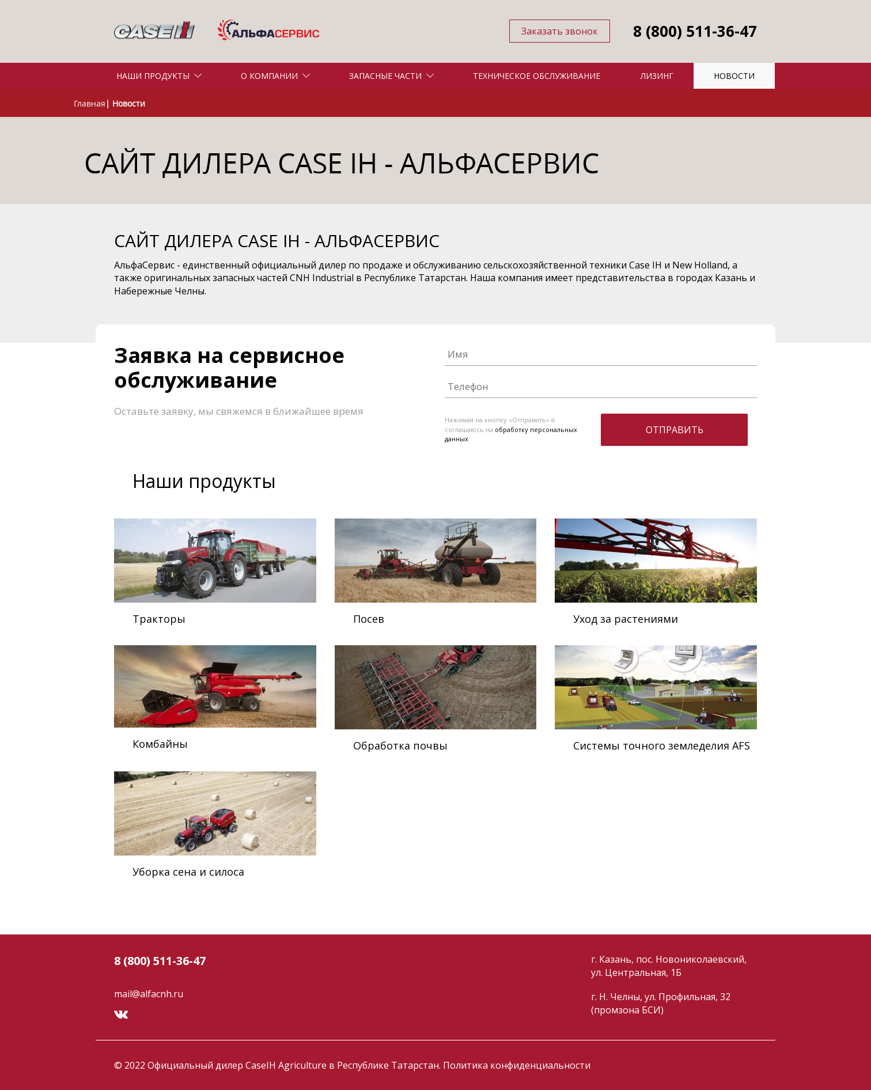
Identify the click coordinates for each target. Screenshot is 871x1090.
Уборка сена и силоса (188, 872)
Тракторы (158, 619)
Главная (89, 103)
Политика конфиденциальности (516, 1065)
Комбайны (160, 744)
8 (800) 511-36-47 (695, 31)
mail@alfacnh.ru (148, 993)
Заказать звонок (559, 31)
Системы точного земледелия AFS (661, 745)
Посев (368, 619)
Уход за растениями (625, 619)
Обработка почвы (400, 745)
